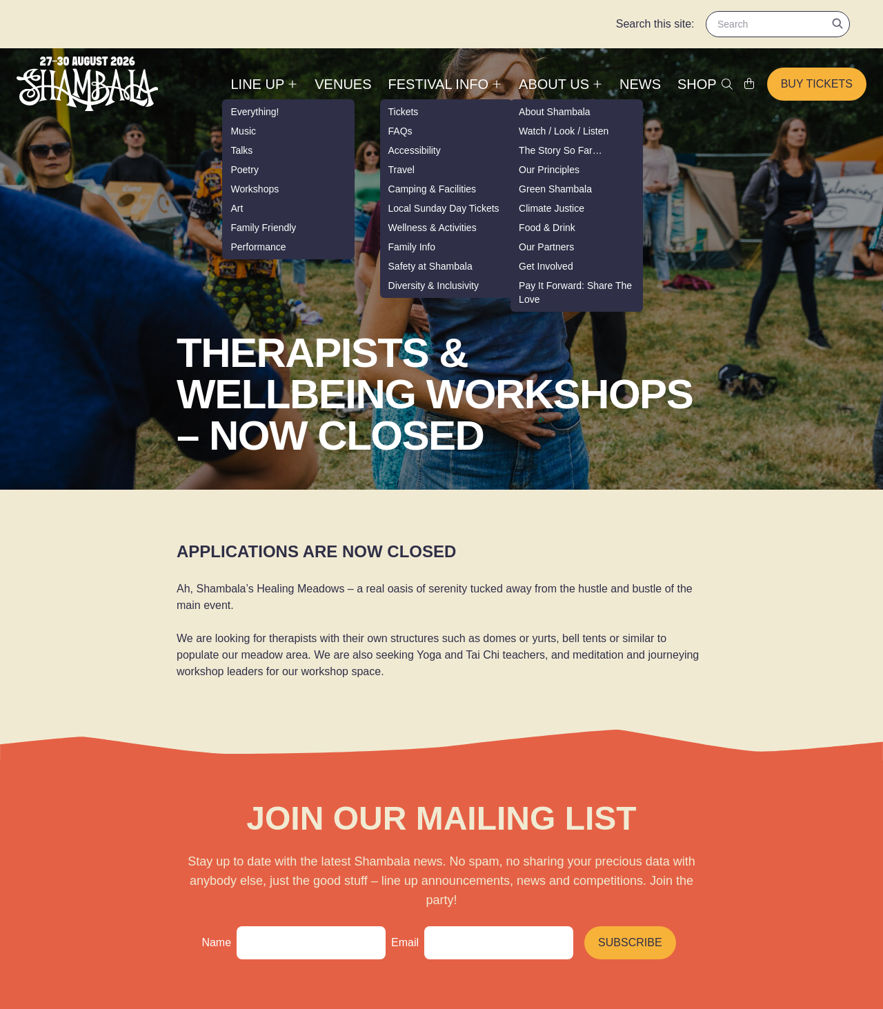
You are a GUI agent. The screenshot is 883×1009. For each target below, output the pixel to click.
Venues (343, 84)
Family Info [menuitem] (411, 246)
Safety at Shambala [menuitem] (430, 266)
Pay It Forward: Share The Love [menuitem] (575, 292)
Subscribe (630, 942)
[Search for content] (778, 24)
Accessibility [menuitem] (414, 150)
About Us (561, 84)
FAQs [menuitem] (400, 131)
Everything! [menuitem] (254, 111)
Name (216, 942)
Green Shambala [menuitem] (555, 188)
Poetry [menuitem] (244, 169)
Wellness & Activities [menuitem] (432, 227)
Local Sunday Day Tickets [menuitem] (443, 208)
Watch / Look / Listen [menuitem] (563, 131)
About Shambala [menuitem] (555, 111)
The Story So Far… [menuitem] (560, 150)
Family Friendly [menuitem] (263, 227)
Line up (264, 84)
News (640, 84)
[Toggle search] (727, 84)
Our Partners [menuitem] (546, 246)
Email (405, 942)
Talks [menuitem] (241, 150)
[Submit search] (837, 23)
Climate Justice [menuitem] (551, 208)
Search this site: (655, 24)
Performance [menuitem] (258, 246)
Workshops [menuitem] (254, 188)
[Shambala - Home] (87, 84)
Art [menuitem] (236, 208)
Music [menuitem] (243, 131)
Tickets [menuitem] (403, 111)
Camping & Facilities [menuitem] (432, 188)
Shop (697, 84)
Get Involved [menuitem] (546, 266)
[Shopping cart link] (749, 84)
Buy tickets (817, 84)
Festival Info (445, 84)
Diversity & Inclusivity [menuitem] (433, 285)
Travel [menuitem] (401, 169)
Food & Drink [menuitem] (547, 227)
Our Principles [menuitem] (549, 169)
